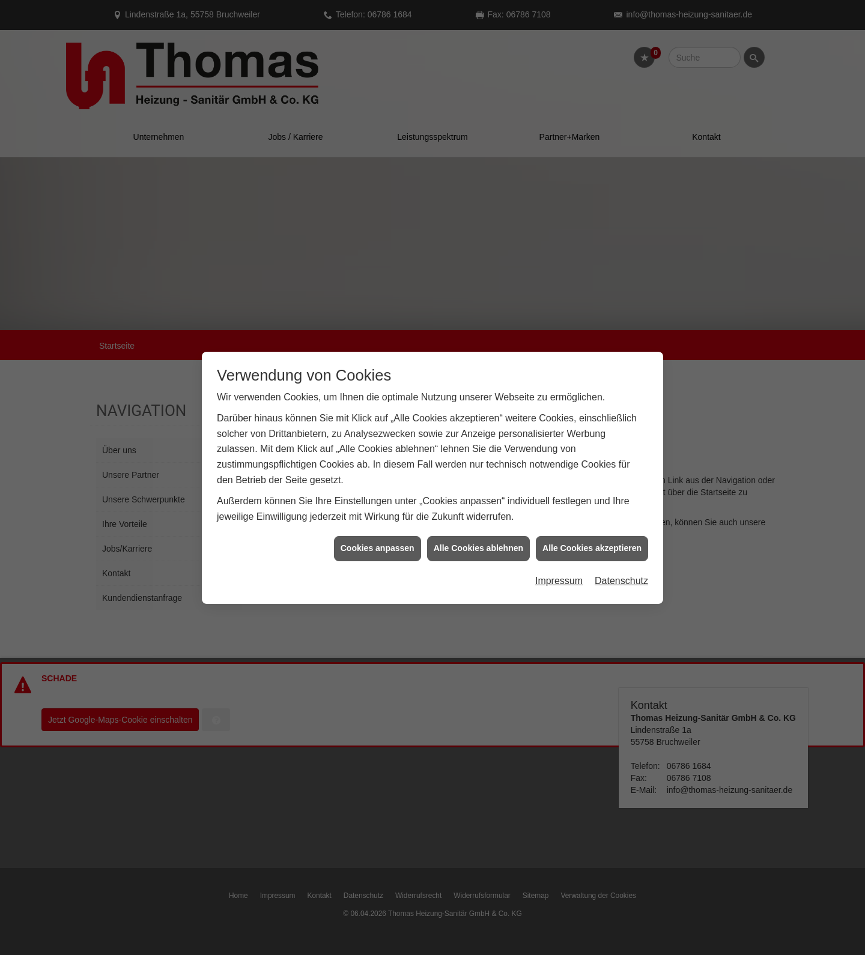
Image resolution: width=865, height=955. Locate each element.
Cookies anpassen (377, 515)
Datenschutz (621, 548)
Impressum (559, 548)
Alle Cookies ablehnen (478, 515)
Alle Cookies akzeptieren (592, 515)
